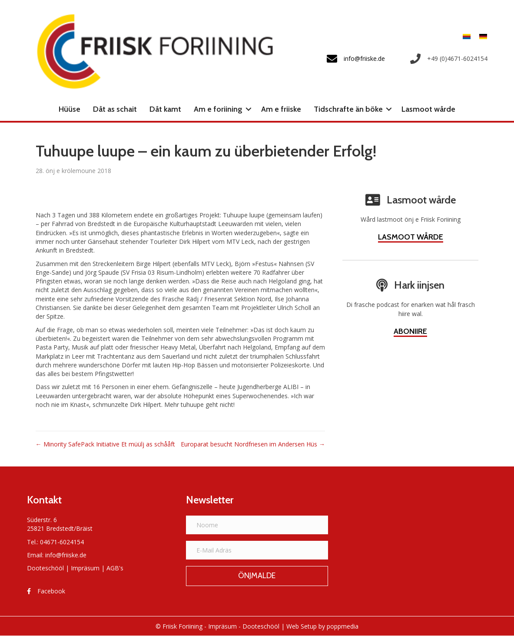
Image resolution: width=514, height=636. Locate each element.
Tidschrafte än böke (348, 109)
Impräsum (85, 568)
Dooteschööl (45, 568)
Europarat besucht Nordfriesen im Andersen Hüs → (253, 444)
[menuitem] (466, 36)
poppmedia (342, 626)
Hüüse (69, 109)
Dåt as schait (115, 109)
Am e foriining (218, 109)
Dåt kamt (165, 109)
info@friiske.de (65, 555)
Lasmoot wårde (428, 109)
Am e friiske (281, 109)
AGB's (114, 568)
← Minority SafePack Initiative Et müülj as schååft (105, 444)
